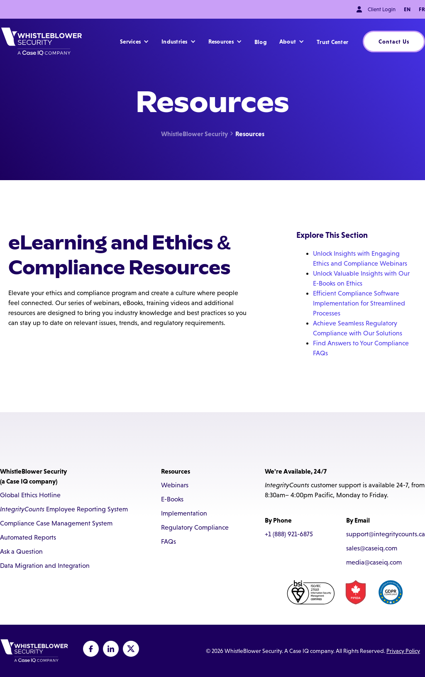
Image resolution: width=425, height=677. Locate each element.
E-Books (172, 499)
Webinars (174, 485)
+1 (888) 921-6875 (289, 534)
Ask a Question (21, 551)
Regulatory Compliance (195, 527)
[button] (134, 41)
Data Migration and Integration (45, 565)
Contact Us (394, 41)
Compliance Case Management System (56, 523)
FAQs (168, 541)
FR (422, 9)
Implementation (184, 513)
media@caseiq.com (374, 562)
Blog (260, 42)
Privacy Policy (403, 651)
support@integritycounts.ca (385, 534)
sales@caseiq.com (371, 548)
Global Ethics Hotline (30, 495)
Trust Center (332, 42)
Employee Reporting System (64, 509)
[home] (41, 41)
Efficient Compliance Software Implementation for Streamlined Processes (359, 303)
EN (407, 9)
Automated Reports (28, 537)
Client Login (382, 9)
